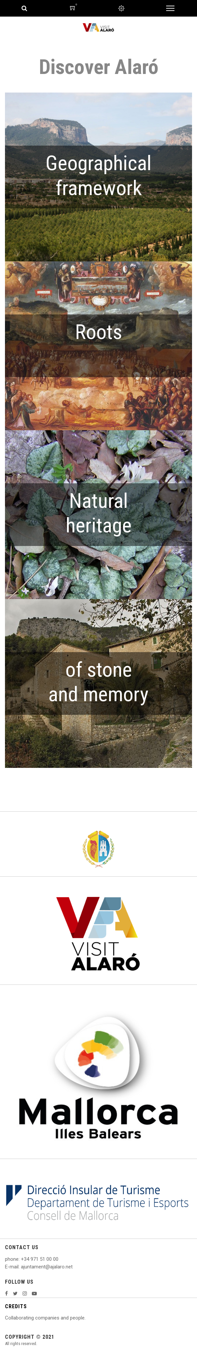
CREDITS (16, 1306)
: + (21, 1259)
